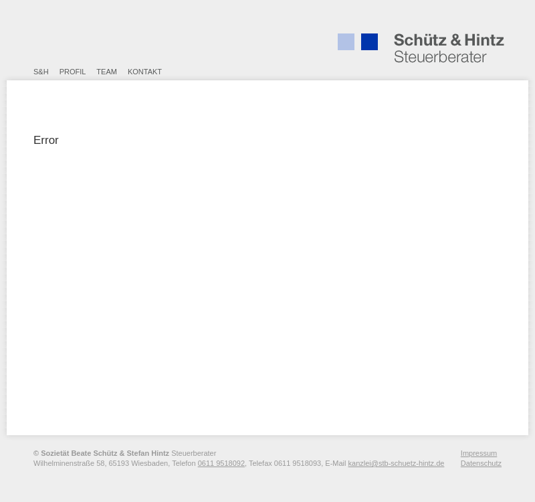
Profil (73, 72)
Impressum (479, 453)
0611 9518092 (221, 463)
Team (106, 72)
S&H (41, 72)
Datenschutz (481, 463)
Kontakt (145, 72)
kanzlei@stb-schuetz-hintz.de (396, 463)
